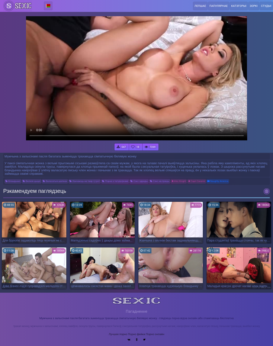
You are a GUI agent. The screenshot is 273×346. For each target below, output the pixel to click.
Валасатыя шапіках (55, 181)
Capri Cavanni (196, 181)
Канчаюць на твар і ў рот (84, 181)
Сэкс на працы (159, 181)
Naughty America (217, 181)
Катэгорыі (238, 5)
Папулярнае (218, 5)
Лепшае (200, 5)
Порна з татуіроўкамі (115, 181)
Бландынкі (12, 181)
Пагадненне (136, 311)
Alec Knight (178, 181)
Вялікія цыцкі (32, 181)
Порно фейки (136, 334)
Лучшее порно (118, 334)
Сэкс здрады (139, 181)
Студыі (266, 5)
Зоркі (254, 5)
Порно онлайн (155, 334)
